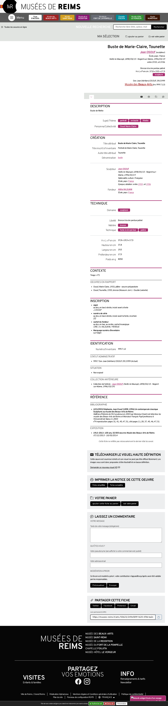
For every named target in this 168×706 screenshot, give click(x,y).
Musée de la (82, 18)
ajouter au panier (134, 36)
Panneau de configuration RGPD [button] (80, 697)
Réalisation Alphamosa (58, 694)
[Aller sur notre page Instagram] (87, 681)
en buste (134, 120)
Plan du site (58, 697)
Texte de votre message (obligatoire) (104, 526)
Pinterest (121, 606)
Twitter (95, 606)
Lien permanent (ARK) (98, 612)
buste (120, 157)
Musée (67, 18)
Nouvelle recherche (93, 27)
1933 (140, 184)
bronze (123, 225)
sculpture (159, 74)
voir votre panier (157, 36)
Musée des (51, 18)
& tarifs (132, 679)
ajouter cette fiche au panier (105, 503)
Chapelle (121, 18)
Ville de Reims (27, 694)
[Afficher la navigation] (11, 17)
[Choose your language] (106, 697)
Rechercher (159, 27)
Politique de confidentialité (132, 694)
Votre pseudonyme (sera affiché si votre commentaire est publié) (115, 551)
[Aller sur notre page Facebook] (78, 681)
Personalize (121, 704)
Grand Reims (39, 694)
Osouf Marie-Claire (128, 126)
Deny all (110, 704)
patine (143, 230)
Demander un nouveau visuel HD (103, 467)
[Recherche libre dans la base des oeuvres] (132, 27)
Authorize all (96, 704)
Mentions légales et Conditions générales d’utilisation (95, 694)
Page (35, 18)
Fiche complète (116, 485)
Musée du (102, 18)
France (131, 181)
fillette (145, 120)
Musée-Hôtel (136, 18)
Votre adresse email (98, 561)
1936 (148, 184)
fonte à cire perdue (128, 230)
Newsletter (125, 682)
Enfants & (32, 682)
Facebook (108, 606)
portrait (123, 120)
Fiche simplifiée (98, 485)
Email (133, 606)
